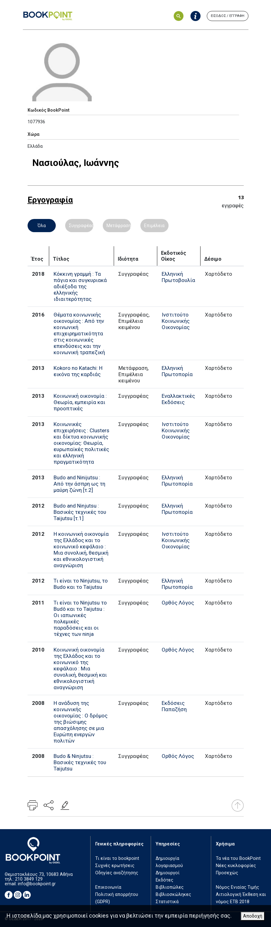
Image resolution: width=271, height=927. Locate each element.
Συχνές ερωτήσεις (114, 865)
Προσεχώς (227, 873)
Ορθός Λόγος (178, 602)
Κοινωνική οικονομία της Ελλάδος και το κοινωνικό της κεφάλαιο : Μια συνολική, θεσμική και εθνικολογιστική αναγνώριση (80, 668)
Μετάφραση (119, 225)
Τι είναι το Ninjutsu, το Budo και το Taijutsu (81, 584)
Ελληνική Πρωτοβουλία (178, 277)
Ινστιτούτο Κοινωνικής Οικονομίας (176, 321)
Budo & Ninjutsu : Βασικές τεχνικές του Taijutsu (80, 762)
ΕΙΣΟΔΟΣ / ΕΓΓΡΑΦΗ (227, 16)
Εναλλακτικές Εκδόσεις (178, 399)
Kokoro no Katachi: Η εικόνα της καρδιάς (78, 371)
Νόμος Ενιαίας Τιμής (237, 887)
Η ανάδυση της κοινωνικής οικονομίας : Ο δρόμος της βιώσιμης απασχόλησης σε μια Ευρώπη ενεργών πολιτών (80, 722)
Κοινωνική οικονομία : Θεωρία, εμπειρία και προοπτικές (80, 402)
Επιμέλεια (154, 225)
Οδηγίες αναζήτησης (116, 873)
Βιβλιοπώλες (170, 887)
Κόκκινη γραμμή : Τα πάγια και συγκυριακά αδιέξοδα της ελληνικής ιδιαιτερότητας (80, 286)
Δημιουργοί (168, 873)
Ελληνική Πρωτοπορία (177, 371)
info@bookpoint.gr (37, 884)
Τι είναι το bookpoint (117, 858)
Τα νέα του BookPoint (238, 858)
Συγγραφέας (81, 225)
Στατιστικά (167, 901)
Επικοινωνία (108, 887)
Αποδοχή (252, 916)
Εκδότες (164, 880)
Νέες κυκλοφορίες (236, 865)
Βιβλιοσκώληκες (173, 894)
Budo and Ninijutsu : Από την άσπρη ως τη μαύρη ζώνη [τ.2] (79, 483)
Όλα (42, 225)
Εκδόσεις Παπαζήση (174, 706)
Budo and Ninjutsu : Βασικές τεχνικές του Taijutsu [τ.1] (80, 512)
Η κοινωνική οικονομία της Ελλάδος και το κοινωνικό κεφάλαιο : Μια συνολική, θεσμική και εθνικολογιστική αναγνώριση (81, 549)
